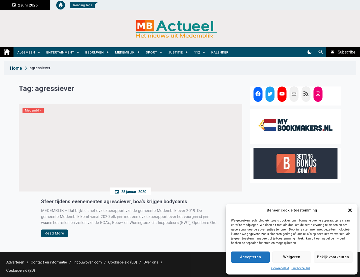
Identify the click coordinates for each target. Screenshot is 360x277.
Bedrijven (94, 52)
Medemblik (124, 52)
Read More (54, 233)
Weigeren (291, 257)
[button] (350, 210)
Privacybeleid (301, 268)
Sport (151, 52)
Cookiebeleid (280, 268)
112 (197, 52)
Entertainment (60, 52)
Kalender (219, 52)
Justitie (175, 52)
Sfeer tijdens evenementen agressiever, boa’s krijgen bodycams (114, 201)
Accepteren (250, 257)
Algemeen (26, 52)
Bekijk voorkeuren (333, 257)
